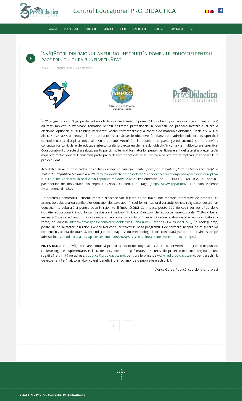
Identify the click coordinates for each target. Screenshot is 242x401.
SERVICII (108, 28)
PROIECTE (90, 28)
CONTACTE (176, 28)
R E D (123, 28)
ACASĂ (53, 28)
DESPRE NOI (71, 28)
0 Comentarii (84, 68)
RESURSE (158, 28)
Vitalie (45, 68)
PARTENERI (139, 28)
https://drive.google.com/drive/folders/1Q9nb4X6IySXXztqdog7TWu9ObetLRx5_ (131, 222)
